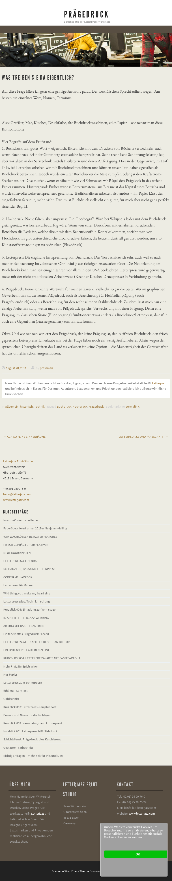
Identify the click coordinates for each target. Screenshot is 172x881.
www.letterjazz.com (16, 500)
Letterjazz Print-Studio (18, 461)
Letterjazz (159, 383)
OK (137, 854)
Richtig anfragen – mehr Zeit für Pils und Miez (33, 756)
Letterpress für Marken (18, 585)
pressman (46, 368)
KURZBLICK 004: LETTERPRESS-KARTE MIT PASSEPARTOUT (41, 658)
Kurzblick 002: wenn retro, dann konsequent (32, 723)
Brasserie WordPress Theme (70, 871)
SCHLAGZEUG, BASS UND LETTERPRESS (29, 569)
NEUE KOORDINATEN (17, 553)
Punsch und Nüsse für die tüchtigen (27, 715)
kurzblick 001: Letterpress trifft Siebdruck (30, 731)
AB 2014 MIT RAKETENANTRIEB (23, 626)
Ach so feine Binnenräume (24, 437)
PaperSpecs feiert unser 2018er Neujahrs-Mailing (35, 528)
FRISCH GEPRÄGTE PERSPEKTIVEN (25, 545)
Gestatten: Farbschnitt (18, 748)
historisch (26, 407)
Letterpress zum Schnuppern (22, 683)
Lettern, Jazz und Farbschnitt (144, 437)
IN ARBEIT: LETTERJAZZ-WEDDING (26, 618)
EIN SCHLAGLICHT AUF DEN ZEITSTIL (27, 650)
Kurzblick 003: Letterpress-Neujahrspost (29, 707)
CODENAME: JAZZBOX (17, 577)
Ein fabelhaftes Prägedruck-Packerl (26, 634)
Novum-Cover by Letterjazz (21, 520)
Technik (39, 407)
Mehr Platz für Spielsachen (21, 666)
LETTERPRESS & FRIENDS (20, 561)
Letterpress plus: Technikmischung (26, 601)
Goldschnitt (11, 699)
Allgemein (12, 407)
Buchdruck (64, 407)
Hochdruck (80, 407)
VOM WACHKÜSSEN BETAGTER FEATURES (30, 537)
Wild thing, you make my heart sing (26, 593)
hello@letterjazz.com (17, 494)
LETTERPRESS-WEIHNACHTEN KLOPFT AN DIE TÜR (36, 642)
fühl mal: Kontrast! (15, 691)
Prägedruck (86, 14)
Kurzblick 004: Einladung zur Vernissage (29, 609)
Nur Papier (10, 674)
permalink (132, 407)
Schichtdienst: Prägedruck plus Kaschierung (32, 739)
